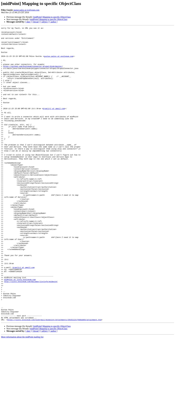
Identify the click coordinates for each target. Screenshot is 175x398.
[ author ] (53, 22)
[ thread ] (36, 22)
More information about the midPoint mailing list (22, 396)
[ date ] (28, 22)
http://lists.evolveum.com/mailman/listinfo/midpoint (30, 332)
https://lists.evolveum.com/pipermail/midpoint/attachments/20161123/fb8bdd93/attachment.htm (54, 378)
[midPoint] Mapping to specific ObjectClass (52, 17)
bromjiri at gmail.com (54, 125)
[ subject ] (44, 22)
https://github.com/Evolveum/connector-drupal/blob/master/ (33, 74)
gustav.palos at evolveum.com (26, 10)
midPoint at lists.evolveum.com (19, 330)
